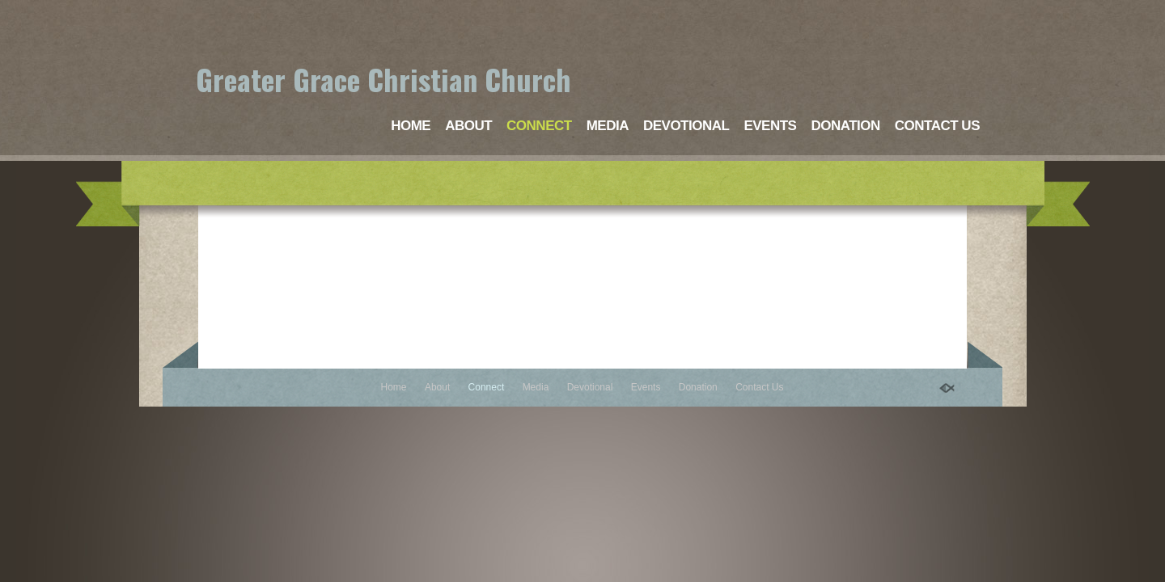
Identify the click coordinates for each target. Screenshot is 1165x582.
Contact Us (937, 125)
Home (410, 125)
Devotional (686, 125)
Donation (845, 125)
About (468, 125)
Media (608, 125)
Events (769, 125)
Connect (539, 125)
